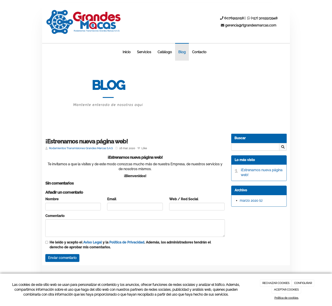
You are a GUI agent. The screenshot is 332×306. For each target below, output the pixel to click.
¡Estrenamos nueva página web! (261, 172)
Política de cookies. (286, 297)
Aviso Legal (92, 242)
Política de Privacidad (126, 242)
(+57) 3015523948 (264, 18)
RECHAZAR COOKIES (275, 283)
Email (111, 199)
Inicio (127, 52)
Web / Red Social (183, 199)
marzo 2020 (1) (251, 201)
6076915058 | (235, 18)
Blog (182, 52)
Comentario (55, 216)
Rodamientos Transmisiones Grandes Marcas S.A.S (81, 148)
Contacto (199, 52)
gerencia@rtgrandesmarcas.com (250, 25)
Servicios (144, 52)
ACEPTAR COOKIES (286, 289)
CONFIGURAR (303, 283)
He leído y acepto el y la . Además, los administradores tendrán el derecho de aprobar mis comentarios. (130, 244)
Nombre (52, 199)
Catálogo (165, 52)
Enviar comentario (62, 258)
